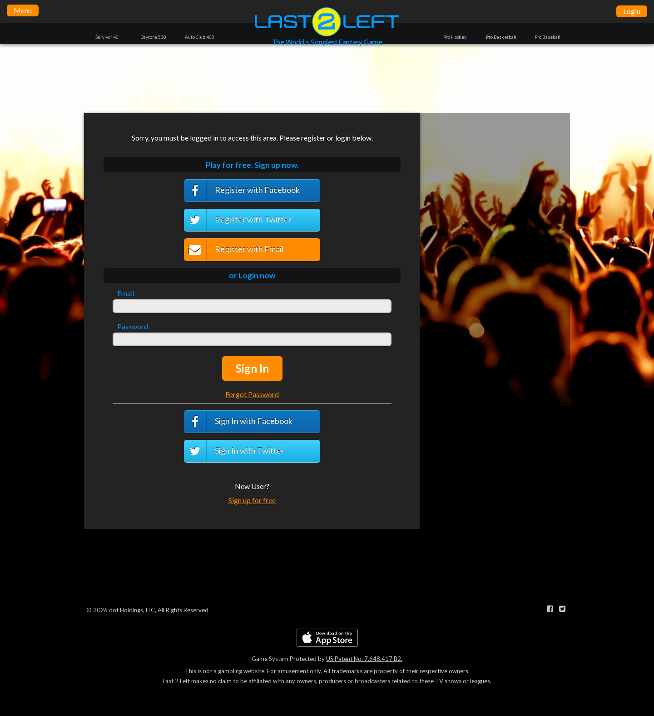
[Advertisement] (327, 78)
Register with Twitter (238, 220)
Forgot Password (252, 394)
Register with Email (233, 250)
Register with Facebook (242, 191)
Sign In (252, 368)
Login (631, 11)
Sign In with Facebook (238, 422)
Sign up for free (252, 500)
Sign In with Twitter (234, 451)
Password (132, 326)
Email (125, 293)
